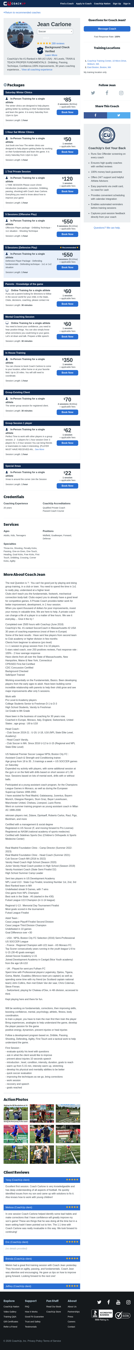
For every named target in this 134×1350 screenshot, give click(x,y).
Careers (71, 1321)
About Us (72, 1306)
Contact (71, 1327)
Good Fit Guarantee (34, 1316)
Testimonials (31, 1327)
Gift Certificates (11, 1321)
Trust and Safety (33, 1321)
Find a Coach (67, 3)
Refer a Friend (10, 1327)
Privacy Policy (35, 1341)
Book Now (67, 112)
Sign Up (117, 3)
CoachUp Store (53, 1312)
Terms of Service (52, 1341)
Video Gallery (10, 1312)
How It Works (31, 1312)
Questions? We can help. (107, 227)
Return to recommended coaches (22, 12)
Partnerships (74, 1312)
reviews (58, 43)
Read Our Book (53, 1306)
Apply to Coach (84, 3)
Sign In (126, 3)
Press (70, 1316)
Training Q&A (10, 1316)
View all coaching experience (37, 69)
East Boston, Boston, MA (99, 67)
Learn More (51, 55)
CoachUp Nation (102, 3)
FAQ (27, 1306)
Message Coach (107, 28)
